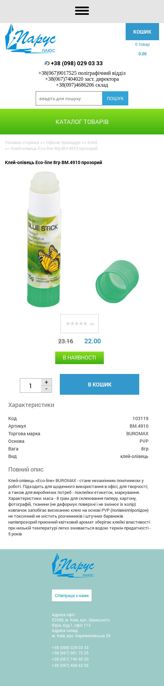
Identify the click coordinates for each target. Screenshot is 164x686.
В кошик (99, 384)
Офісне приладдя (63, 142)
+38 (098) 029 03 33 (77, 63)
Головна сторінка (22, 142)
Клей (92, 142)
